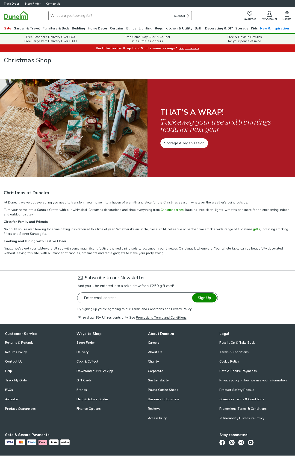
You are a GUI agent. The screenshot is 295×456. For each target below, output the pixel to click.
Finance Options (89, 409)
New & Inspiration (274, 28)
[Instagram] (241, 442)
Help (8, 371)
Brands (82, 390)
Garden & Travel (27, 28)
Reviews (154, 409)
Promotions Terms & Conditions (243, 409)
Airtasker (12, 399)
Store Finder (33, 4)
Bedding (78, 28)
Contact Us (53, 4)
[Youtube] (251, 442)
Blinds (131, 28)
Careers (153, 342)
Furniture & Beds (56, 28)
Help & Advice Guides (93, 399)
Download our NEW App (95, 371)
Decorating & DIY (219, 28)
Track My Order (16, 380)
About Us (155, 352)
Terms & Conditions (234, 352)
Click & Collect (87, 361)
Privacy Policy (181, 309)
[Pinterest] (232, 442)
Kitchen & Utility (178, 28)
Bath (198, 28)
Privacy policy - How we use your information (253, 380)
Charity (153, 361)
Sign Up (204, 297)
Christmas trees (172, 210)
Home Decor (97, 28)
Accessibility (157, 418)
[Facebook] (222, 442)
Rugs (159, 28)
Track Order (11, 4)
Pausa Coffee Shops (163, 390)
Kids (254, 28)
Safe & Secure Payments (238, 371)
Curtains (117, 28)
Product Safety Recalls (236, 390)
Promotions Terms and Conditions (161, 317)
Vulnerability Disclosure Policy (241, 418)
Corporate (155, 371)
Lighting (145, 28)
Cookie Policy (229, 361)
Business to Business (164, 399)
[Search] (109, 15)
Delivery (82, 352)
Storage (241, 28)
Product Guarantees (20, 409)
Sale (7, 28)
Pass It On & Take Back (237, 342)
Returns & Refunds (19, 342)
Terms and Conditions (147, 309)
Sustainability (158, 380)
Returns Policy (16, 352)
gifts (256, 229)
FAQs (9, 390)
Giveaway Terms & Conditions (241, 399)
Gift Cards (84, 380)
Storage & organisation (184, 143)
